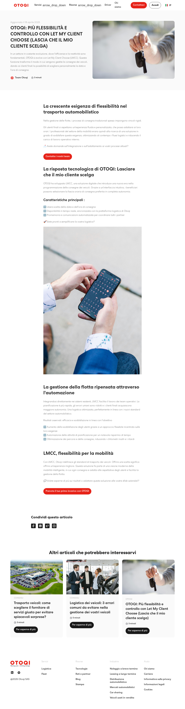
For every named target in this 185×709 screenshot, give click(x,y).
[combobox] (167, 5)
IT (167, 5)
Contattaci (139, 5)
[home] (21, 5)
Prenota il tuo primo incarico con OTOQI (67, 491)
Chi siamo (118, 5)
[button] (50, 5)
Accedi (155, 5)
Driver (108, 5)
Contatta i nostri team (58, 156)
